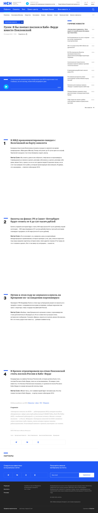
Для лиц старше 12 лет (26, 508)
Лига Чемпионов (33, 435)
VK (41, 403)
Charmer (91, 508)
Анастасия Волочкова (45, 435)
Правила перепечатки (10, 508)
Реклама (6, 492)
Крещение (56, 435)
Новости (31, 403)
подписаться (86, 475)
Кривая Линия (48, 9)
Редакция (7, 486)
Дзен (37, 403)
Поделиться (22, 34)
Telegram (46, 403)
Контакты (6, 489)
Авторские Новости (20, 435)
